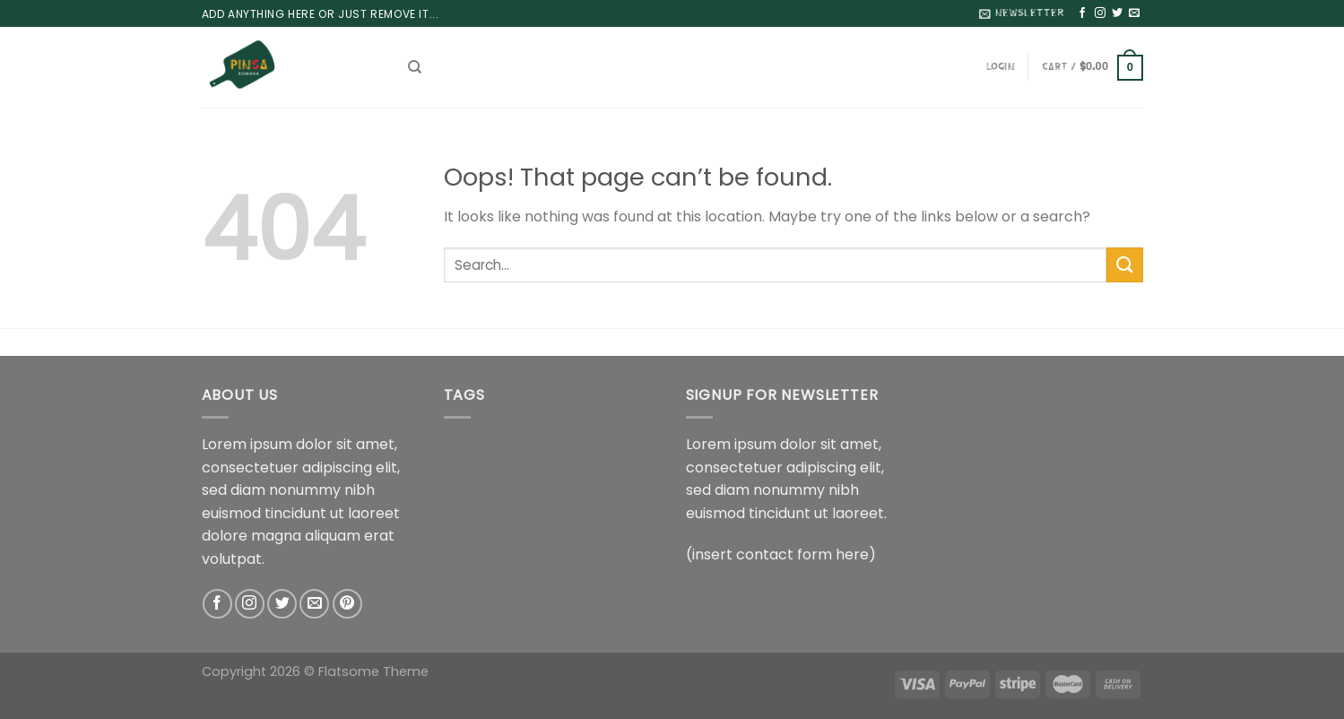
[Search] (414, 67)
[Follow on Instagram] (1100, 13)
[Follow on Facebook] (1082, 13)
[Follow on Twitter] (1117, 13)
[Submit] (1124, 264)
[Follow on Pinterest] (347, 604)
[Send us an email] (1134, 13)
